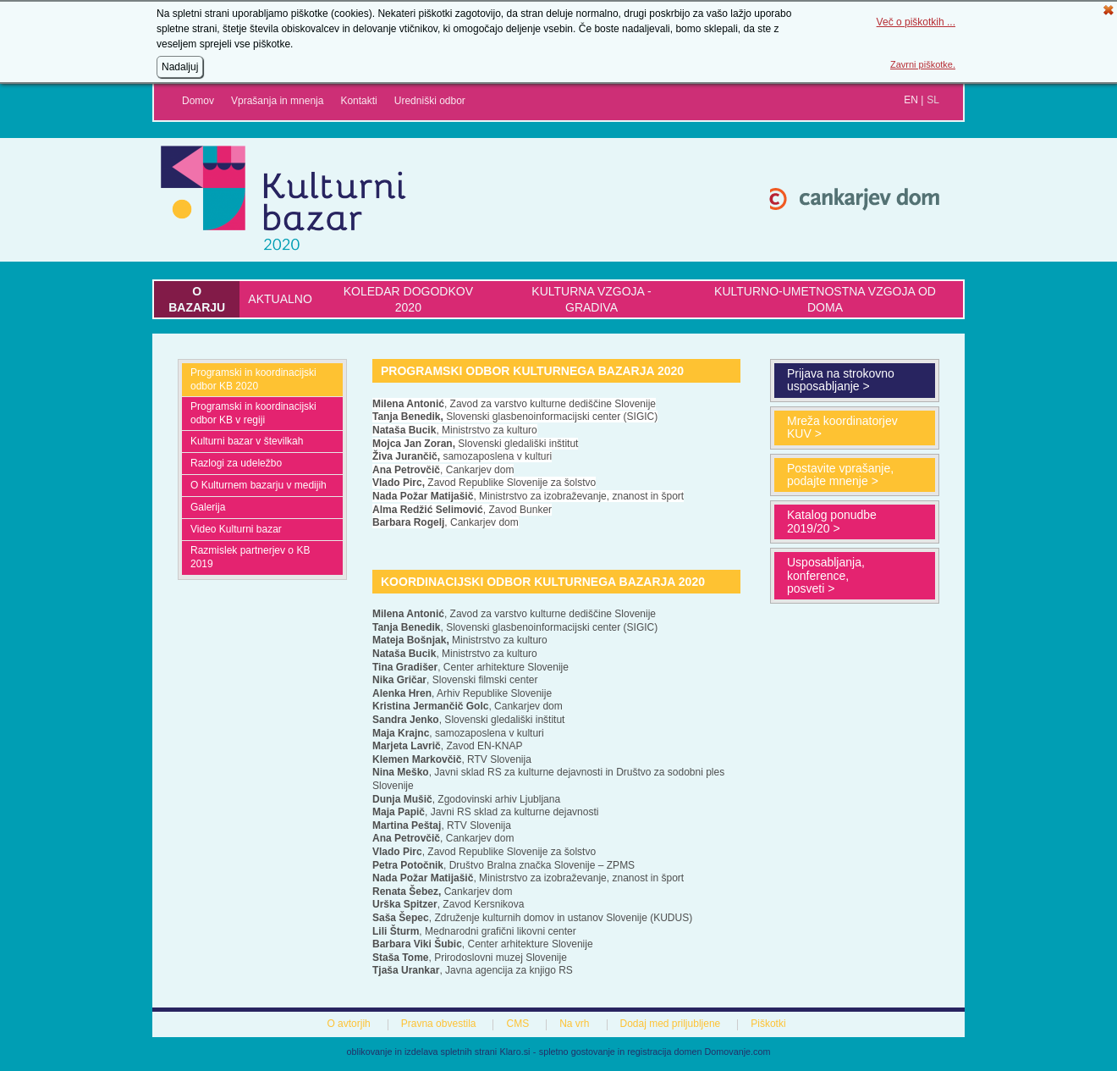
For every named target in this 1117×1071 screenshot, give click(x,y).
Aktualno (279, 299)
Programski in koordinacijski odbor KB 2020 (253, 379)
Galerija (207, 507)
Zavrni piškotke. (922, 64)
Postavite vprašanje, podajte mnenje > (840, 474)
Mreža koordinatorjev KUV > (842, 427)
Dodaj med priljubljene (670, 1024)
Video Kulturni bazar (236, 529)
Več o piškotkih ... (916, 22)
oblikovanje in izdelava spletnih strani (422, 1051)
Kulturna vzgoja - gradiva (591, 298)
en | (913, 100)
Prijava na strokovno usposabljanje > (840, 380)
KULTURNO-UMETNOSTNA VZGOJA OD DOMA (825, 298)
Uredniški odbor (429, 101)
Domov (198, 101)
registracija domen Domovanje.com (698, 1051)
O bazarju (196, 298)
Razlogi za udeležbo (236, 463)
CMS (517, 1024)
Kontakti (358, 101)
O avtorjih (348, 1024)
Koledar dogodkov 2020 (408, 298)
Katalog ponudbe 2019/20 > (832, 521)
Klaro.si (515, 1051)
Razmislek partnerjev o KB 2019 (250, 557)
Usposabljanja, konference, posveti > (826, 575)
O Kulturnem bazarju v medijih (258, 485)
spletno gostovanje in (583, 1051)
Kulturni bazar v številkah (246, 441)
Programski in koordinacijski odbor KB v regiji (253, 413)
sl (933, 100)
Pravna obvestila (438, 1024)
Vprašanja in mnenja (277, 101)
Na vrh (574, 1024)
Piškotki (768, 1024)
